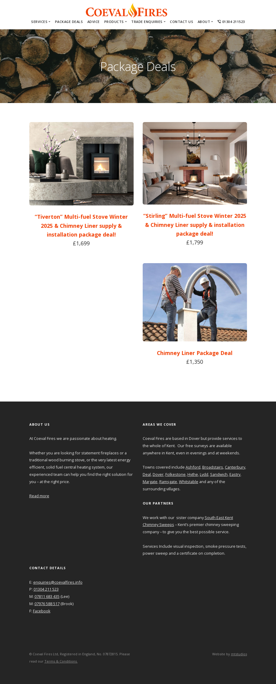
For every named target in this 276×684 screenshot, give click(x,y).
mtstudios (239, 654)
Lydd (204, 474)
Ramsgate (168, 481)
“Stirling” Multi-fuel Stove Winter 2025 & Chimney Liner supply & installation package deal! (194, 224)
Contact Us (181, 21)
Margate (150, 481)
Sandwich (219, 474)
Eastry (234, 474)
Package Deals (69, 21)
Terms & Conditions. (61, 661)
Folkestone (175, 474)
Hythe (192, 474)
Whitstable (188, 481)
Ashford (193, 467)
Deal (147, 474)
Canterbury (235, 467)
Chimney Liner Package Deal (194, 353)
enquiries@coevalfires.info (58, 582)
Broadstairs (212, 467)
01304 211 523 (46, 589)
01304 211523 (231, 21)
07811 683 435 (47, 596)
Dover (158, 474)
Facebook (41, 611)
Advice (93, 21)
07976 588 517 (47, 603)
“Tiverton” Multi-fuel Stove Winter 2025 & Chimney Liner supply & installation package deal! (81, 225)
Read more (39, 495)
